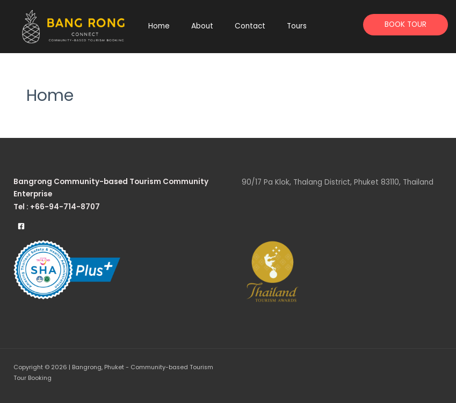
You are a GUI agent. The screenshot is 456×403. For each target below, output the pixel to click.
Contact (250, 26)
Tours (297, 26)
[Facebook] (21, 226)
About (202, 26)
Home (159, 26)
